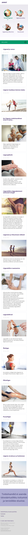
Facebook (3, 514)
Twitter (2, 516)
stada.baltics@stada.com (6, 530)
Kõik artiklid (14, 42)
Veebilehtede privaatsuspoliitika (9, 511)
